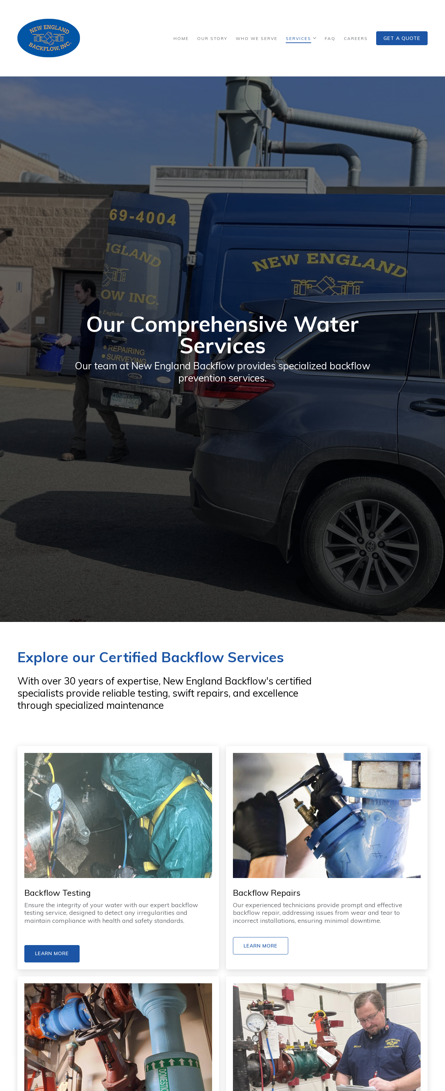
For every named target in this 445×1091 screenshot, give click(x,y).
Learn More (52, 953)
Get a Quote (401, 38)
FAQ (330, 38)
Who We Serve (256, 38)
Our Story (212, 38)
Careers (356, 38)
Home (181, 38)
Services (298, 38)
